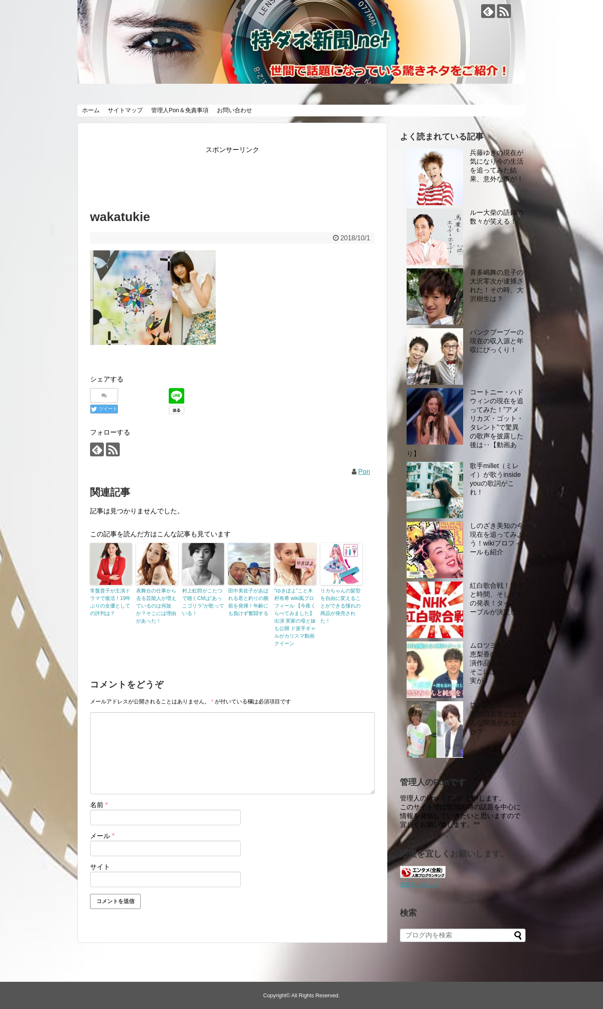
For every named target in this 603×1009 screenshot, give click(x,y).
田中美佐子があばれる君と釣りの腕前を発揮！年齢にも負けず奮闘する (248, 602)
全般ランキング (419, 884)
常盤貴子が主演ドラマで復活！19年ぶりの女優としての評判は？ (110, 602)
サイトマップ (125, 110)
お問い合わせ (234, 110)
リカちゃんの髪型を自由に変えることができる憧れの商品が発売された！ (340, 606)
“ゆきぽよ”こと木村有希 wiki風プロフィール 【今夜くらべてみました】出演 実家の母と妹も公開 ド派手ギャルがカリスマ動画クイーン (295, 617)
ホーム (91, 110)
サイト (100, 866)
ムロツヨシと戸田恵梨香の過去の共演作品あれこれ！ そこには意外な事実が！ (496, 663)
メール (102, 835)
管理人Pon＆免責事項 (180, 110)
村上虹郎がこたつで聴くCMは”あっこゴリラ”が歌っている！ (203, 602)
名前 (99, 804)
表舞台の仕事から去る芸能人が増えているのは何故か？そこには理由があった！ (156, 606)
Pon (364, 471)
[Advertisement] (242, 174)
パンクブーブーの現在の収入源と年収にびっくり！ (496, 341)
